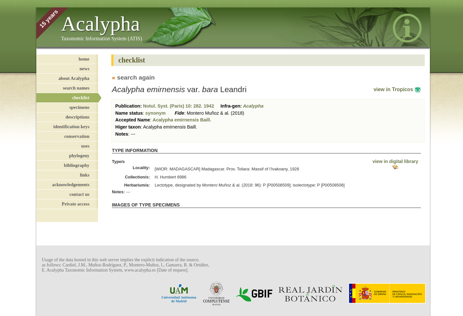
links (84, 174)
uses (85, 145)
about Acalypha (74, 78)
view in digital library (395, 164)
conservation (76, 136)
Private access (75, 203)
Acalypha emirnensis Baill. (182, 119)
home (83, 59)
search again (136, 77)
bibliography (76, 165)
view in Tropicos (397, 89)
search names (76, 88)
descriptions (77, 117)
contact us (79, 194)
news (84, 68)
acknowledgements (70, 184)
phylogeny (79, 155)
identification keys (71, 126)
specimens (79, 107)
